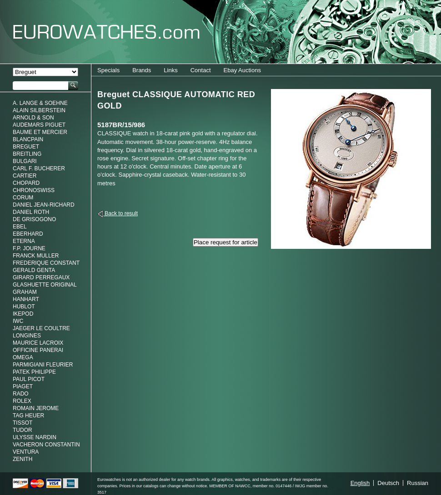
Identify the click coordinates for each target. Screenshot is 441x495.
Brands (141, 70)
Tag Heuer (28, 415)
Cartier (24, 176)
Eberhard (28, 234)
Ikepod (23, 314)
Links (170, 70)
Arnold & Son (33, 117)
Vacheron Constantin (46, 444)
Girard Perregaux (41, 277)
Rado (21, 394)
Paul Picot (29, 379)
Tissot (22, 423)
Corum (23, 197)
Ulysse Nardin (34, 437)
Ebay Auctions (242, 70)
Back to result (120, 213)
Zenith (22, 459)
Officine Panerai (38, 350)
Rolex (22, 401)
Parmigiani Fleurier (43, 364)
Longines (27, 335)
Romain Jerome (36, 408)
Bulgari (25, 161)
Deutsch (388, 483)
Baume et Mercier (40, 132)
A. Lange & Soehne (40, 103)
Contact (200, 70)
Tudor (22, 430)
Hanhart (26, 299)
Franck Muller (36, 255)
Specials (108, 70)
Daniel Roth (31, 212)
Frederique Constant (46, 263)
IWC (18, 321)
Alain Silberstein (39, 110)
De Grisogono (34, 219)
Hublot (24, 306)
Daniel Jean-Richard (44, 205)
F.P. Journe (29, 248)
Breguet (26, 147)
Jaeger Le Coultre (41, 328)
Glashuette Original (45, 285)
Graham (25, 292)
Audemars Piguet (39, 125)
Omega (23, 357)
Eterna (24, 241)
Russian (417, 483)
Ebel (20, 226)
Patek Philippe (34, 372)
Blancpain (28, 139)
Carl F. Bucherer (39, 168)
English (360, 483)
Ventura (26, 452)
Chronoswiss (34, 190)
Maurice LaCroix (38, 343)
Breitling (27, 154)
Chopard (26, 183)
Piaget (23, 386)
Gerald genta (34, 270)
